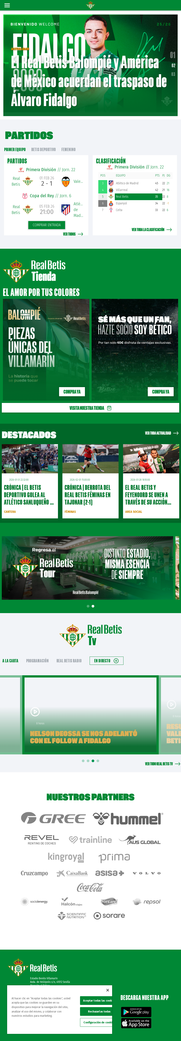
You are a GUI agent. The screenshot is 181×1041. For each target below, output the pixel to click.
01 (172, 52)
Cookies (167, 1023)
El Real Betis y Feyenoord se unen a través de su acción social (146, 493)
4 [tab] (98, 756)
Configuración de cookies (99, 1022)
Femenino (69, 144)
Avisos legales (125, 1023)
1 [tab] (88, 601)
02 (173, 63)
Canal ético (165, 1030)
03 (173, 71)
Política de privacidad (148, 1023)
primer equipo (15, 144)
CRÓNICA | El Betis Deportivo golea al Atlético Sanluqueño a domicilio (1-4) (28, 493)
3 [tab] (93, 756)
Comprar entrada (47, 220)
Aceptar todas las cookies (99, 1000)
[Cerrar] (107, 990)
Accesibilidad (149, 1030)
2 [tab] (93, 601)
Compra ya (72, 386)
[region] (59, 1009)
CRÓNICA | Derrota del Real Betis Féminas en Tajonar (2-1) (88, 490)
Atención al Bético (40, 957)
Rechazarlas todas (99, 1011)
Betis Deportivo (43, 144)
